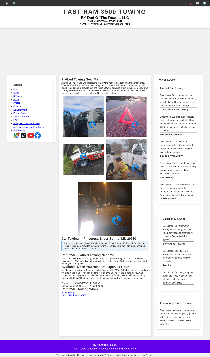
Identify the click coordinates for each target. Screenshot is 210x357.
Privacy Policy (20, 113)
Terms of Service (21, 117)
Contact (17, 106)
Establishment (20, 110)
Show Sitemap (68, 292)
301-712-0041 (115, 21)
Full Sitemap (19, 130)
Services (17, 96)
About (16, 93)
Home (16, 89)
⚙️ (13, 3)
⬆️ (204, 3)
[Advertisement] (105, 52)
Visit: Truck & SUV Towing (73, 295)
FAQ (15, 120)
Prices (16, 99)
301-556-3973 (99, 21)
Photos (16, 103)
